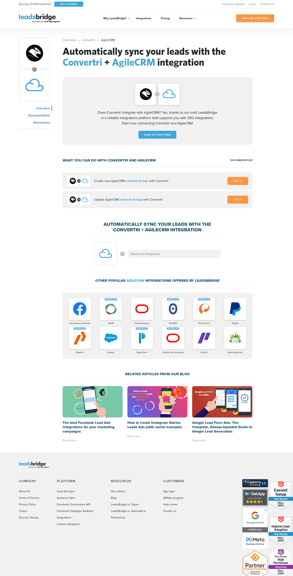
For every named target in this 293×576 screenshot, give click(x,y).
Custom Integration (68, 524)
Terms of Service (29, 498)
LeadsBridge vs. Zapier (125, 504)
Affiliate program (173, 498)
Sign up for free (157, 135)
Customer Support (233, 4)
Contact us (169, 511)
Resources (186, 18)
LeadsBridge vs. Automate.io (128, 511)
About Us (25, 491)
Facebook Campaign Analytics (75, 511)
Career (23, 511)
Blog (113, 498)
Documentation (39, 115)
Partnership (118, 517)
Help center (170, 504)
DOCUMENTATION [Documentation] (241, 160)
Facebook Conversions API (73, 504)
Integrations (143, 18)
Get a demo (118, 491)
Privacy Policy (27, 504)
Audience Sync (66, 498)
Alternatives (41, 122)
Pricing (165, 18)
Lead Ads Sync (66, 491)
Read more (69, 440)
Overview (43, 108)
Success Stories (29, 517)
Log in (252, 4)
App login (169, 491)
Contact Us (267, 4)
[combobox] (174, 254)
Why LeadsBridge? (114, 18)
